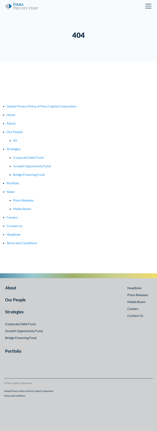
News (11, 192)
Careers (12, 217)
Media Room (22, 209)
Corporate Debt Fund (28, 157)
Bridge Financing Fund (29, 174)
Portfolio (13, 183)
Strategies (14, 149)
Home (11, 115)
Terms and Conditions (22, 243)
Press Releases (23, 200)
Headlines (14, 234)
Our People (15, 132)
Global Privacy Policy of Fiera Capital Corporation (41, 106)
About (11, 123)
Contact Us (14, 226)
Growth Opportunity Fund (32, 166)
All (15, 140)
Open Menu (148, 6)
